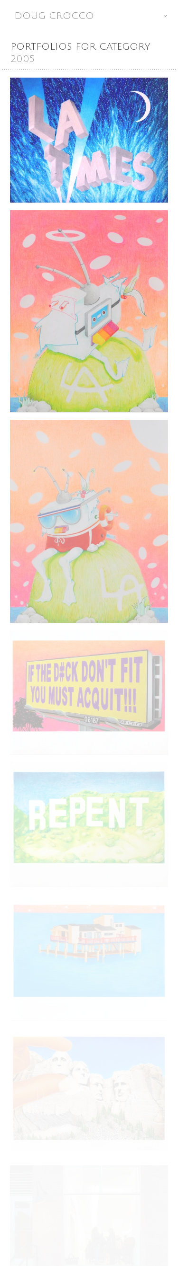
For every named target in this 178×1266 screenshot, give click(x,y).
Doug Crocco (96, 16)
